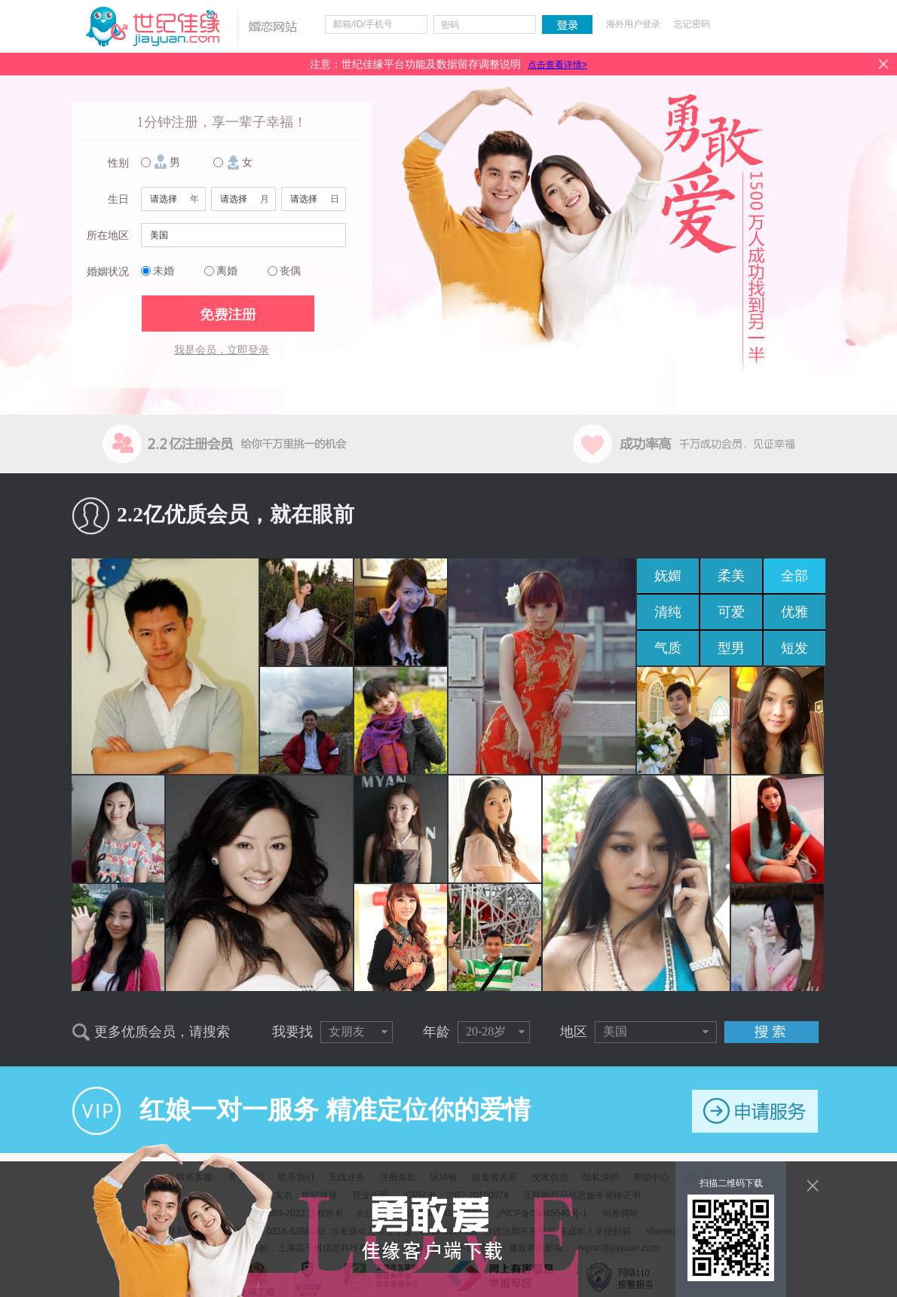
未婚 (163, 271)
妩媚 (667, 575)
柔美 (731, 575)
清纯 (667, 611)
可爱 (731, 611)
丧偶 (290, 271)
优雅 (794, 611)
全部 (794, 575)
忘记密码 (692, 24)
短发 (794, 648)
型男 (731, 648)
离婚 (226, 271)
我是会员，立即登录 (221, 350)
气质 (667, 648)
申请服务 (755, 1111)
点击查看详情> (557, 65)
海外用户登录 (633, 24)
